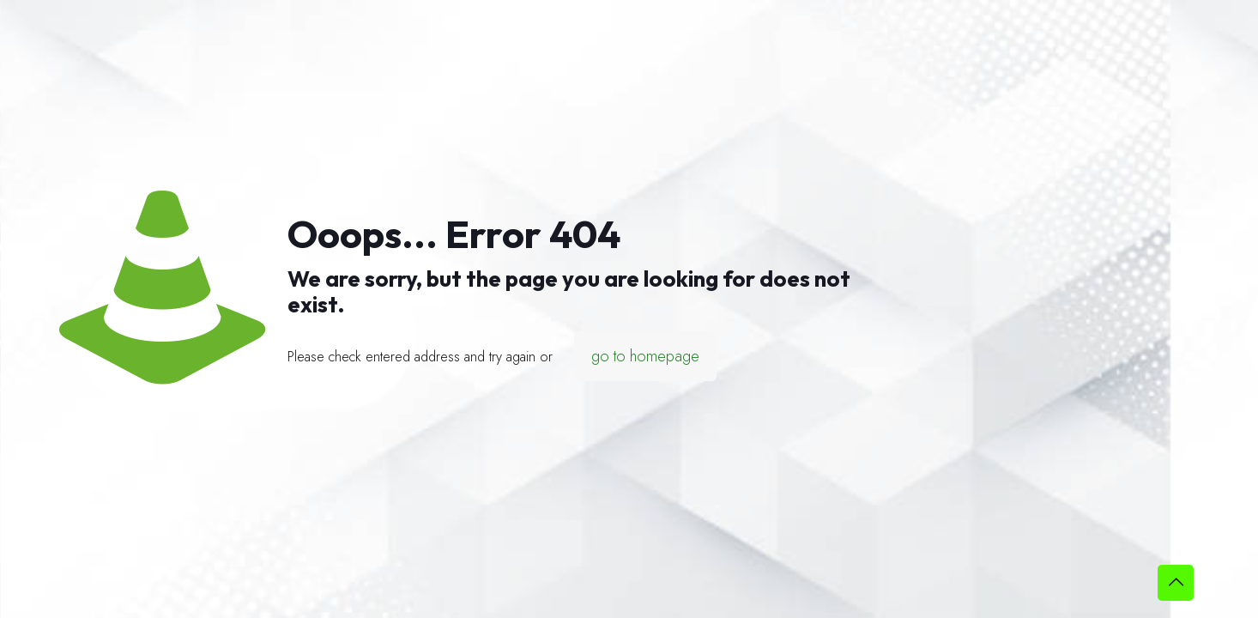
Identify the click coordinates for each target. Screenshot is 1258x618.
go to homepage (645, 356)
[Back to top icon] (1176, 583)
